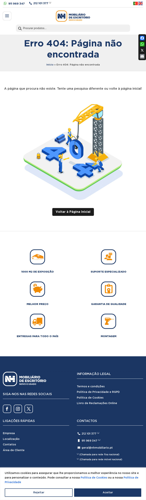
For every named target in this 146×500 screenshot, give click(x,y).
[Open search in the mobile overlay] (73, 28)
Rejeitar (38, 492)
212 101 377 (40, 3)
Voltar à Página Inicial (73, 212)
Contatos (9, 444)
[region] (73, 483)
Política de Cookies (94, 478)
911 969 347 (16, 4)
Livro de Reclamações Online (97, 403)
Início (49, 65)
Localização (11, 439)
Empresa (9, 433)
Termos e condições (91, 386)
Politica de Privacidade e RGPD (98, 392)
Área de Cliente (14, 450)
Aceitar (108, 492)
